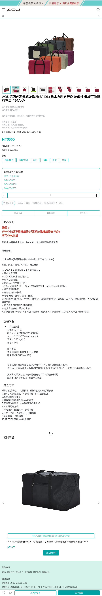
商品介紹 (18, 213)
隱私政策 (37, 510)
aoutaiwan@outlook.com (13, 561)
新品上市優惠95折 (11, 176)
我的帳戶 (19, 510)
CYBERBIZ (69, 586)
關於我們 (10, 510)
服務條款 (46, 510)
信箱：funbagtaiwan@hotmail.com (18, 529)
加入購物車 (35, 592)
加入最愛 (8, 203)
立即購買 (79, 592)
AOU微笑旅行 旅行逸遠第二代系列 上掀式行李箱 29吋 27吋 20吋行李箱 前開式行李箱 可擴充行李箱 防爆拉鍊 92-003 (50, 481)
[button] (98, 471)
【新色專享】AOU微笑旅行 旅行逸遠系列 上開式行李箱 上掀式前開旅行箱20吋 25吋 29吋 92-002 (81, 481)
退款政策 (28, 510)
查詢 (4, 510)
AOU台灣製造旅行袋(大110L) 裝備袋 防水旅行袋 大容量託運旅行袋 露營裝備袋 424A (19, 481)
